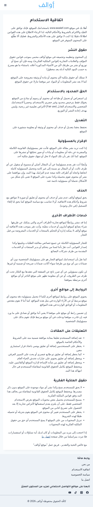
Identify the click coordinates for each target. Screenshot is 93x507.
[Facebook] (87, 492)
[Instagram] (81, 492)
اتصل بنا (46, 436)
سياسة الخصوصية (80, 474)
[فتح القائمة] (5, 5)
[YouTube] (69, 492)
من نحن (86, 464)
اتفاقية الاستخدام (81, 469)
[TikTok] (75, 492)
